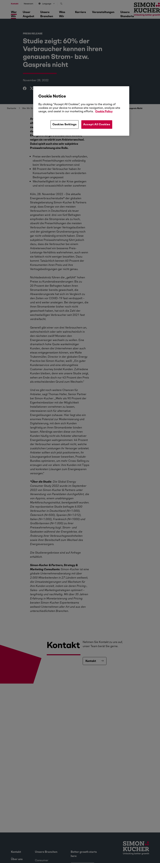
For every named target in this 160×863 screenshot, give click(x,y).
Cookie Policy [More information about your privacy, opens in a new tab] (104, 111)
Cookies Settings (64, 124)
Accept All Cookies (96, 124)
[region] (81, 111)
